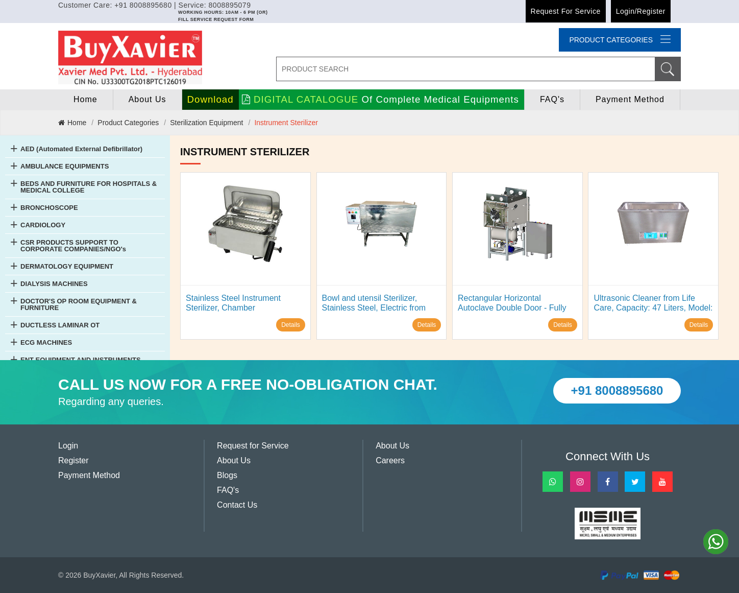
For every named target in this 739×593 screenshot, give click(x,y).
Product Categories (128, 122)
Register (73, 460)
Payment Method (630, 99)
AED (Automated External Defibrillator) (81, 149)
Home (72, 122)
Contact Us (237, 505)
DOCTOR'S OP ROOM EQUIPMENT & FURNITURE (78, 304)
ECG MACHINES (46, 342)
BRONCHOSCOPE (49, 207)
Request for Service (566, 11)
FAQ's (552, 99)
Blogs (227, 475)
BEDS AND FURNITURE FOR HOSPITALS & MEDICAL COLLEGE (88, 187)
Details (290, 324)
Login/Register (641, 11)
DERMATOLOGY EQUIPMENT (66, 266)
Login (68, 445)
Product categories (620, 39)
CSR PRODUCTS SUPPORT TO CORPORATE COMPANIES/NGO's (73, 246)
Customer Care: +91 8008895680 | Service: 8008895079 (154, 5)
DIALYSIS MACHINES (54, 284)
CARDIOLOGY (42, 225)
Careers (390, 460)
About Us (147, 99)
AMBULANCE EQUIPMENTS (64, 166)
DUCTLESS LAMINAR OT (60, 325)
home (85, 99)
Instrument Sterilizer (285, 122)
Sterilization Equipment (206, 122)
